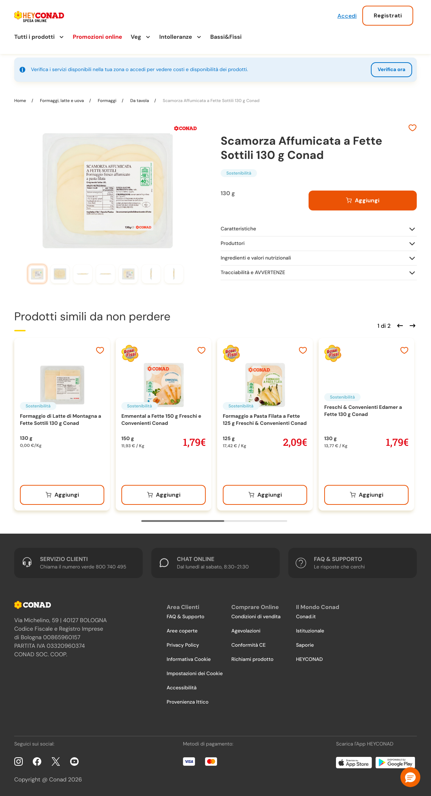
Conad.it (306, 617)
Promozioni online (97, 37)
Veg (136, 37)
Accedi (347, 16)
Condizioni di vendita (255, 617)
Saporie (305, 645)
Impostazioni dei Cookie (195, 674)
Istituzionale (310, 631)
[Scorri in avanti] (411, 325)
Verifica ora (391, 69)
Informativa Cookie (189, 659)
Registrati (388, 15)
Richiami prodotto (252, 659)
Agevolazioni (246, 631)
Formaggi (107, 100)
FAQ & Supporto (185, 617)
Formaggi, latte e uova (62, 100)
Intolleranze (175, 37)
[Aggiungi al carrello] (363, 200)
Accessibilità (181, 688)
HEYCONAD (309, 659)
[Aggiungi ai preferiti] (412, 128)
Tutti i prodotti (34, 37)
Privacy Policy (183, 645)
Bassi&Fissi (226, 37)
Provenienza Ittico (188, 702)
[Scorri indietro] (399, 325)
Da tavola (139, 100)
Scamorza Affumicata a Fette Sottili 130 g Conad (210, 100)
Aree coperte (182, 631)
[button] (410, 777)
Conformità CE (248, 645)
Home (20, 100)
